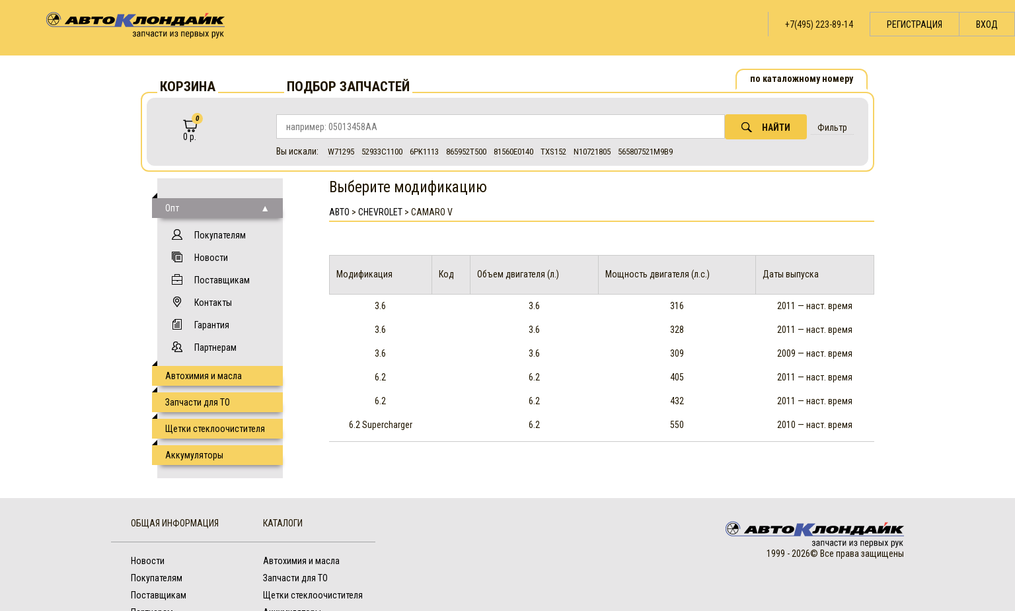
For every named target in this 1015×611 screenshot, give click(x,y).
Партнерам (215, 347)
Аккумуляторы (194, 455)
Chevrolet (380, 212)
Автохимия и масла (203, 376)
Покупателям (220, 235)
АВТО (339, 212)
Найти (765, 127)
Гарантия (211, 325)
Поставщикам (222, 280)
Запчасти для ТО (197, 402)
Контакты (213, 302)
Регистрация (914, 24)
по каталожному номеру (801, 78)
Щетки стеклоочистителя (215, 428)
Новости (211, 257)
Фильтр (832, 127)
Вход (987, 24)
